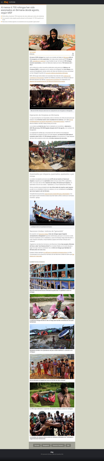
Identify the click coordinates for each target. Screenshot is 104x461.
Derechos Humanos (58, 445)
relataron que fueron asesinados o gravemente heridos (49, 121)
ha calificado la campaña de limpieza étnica (55, 252)
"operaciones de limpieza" (53, 79)
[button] (72, 156)
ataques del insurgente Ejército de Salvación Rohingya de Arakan (47, 81)
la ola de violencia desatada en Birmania (57, 73)
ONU (68, 445)
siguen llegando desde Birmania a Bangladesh (57, 194)
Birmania (66, 57)
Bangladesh (46, 445)
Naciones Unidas (43, 234)
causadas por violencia (38, 61)
